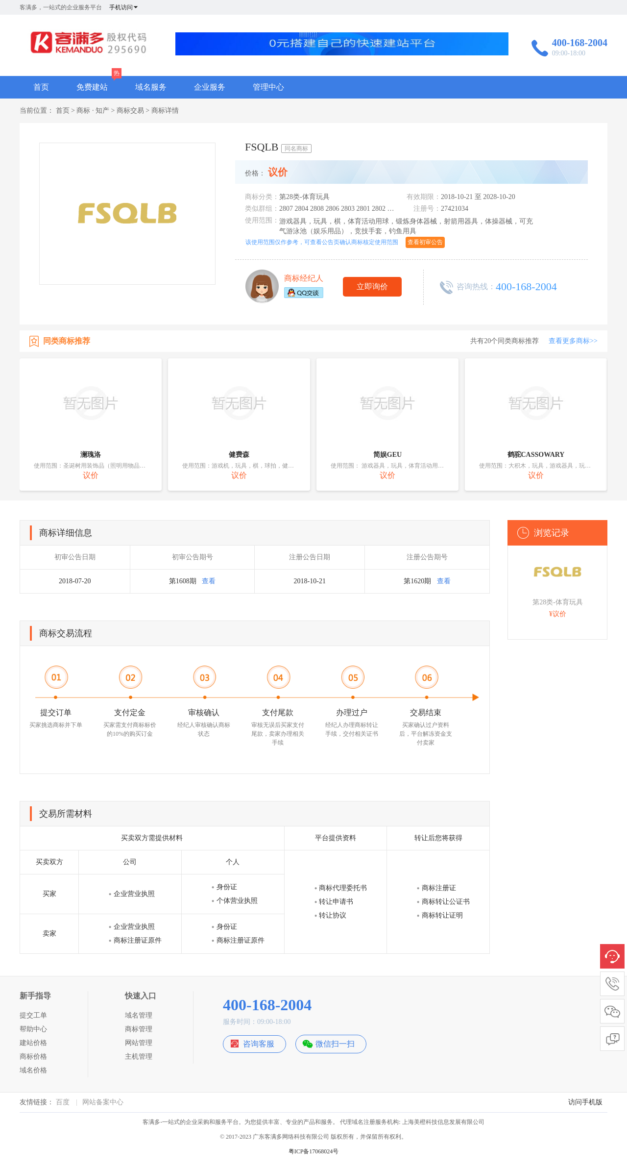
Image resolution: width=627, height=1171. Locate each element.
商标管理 (138, 1029)
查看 (209, 581)
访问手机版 (585, 1102)
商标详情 (165, 110)
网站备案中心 (102, 1102)
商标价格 (33, 1056)
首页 (41, 87)
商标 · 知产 (92, 110)
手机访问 (124, 7)
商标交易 (130, 110)
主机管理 (138, 1056)
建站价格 (33, 1042)
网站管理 (138, 1042)
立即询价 (372, 286)
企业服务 (209, 87)
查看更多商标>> (573, 341)
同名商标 (296, 148)
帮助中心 (33, 1029)
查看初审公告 (425, 242)
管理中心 (268, 87)
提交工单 (33, 1015)
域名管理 (138, 1015)
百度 (63, 1102)
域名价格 (33, 1070)
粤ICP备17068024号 (314, 1151)
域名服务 (151, 87)
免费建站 (92, 87)
